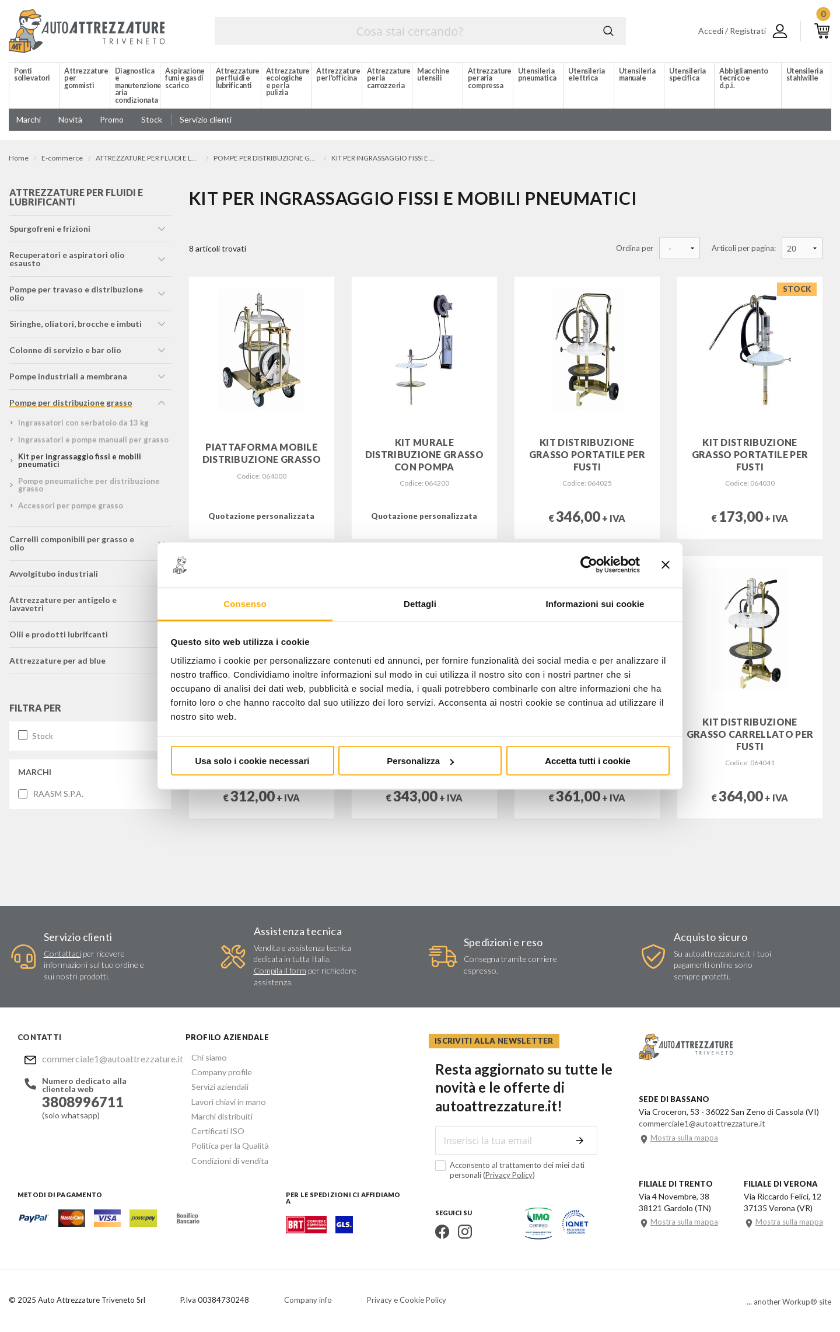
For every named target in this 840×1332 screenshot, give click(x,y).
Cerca (608, 31)
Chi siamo (203, 1057)
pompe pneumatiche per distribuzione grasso (88, 487)
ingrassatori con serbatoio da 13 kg (83, 425)
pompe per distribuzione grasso (70, 405)
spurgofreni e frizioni (49, 231)
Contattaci (62, 953)
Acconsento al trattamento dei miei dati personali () (520, 1169)
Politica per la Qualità (224, 1141)
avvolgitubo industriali (53, 568)
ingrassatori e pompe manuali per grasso (93, 442)
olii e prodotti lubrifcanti (58, 629)
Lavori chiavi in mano (222, 1099)
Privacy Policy (469, 1174)
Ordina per (634, 248)
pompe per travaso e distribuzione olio (75, 296)
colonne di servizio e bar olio (65, 353)
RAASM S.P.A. (58, 788)
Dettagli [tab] (420, 603)
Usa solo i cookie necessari (252, 761)
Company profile (215, 1071)
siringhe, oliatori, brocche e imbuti (75, 327)
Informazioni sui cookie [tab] (595, 603)
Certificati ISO (212, 1127)
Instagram (459, 1231)
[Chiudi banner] (666, 565)
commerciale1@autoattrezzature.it (101, 1058)
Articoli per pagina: (744, 248)
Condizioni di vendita (223, 1155)
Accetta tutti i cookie (588, 761)
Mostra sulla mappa (684, 1137)
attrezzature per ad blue (57, 655)
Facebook (436, 1231)
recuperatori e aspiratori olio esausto (66, 262)
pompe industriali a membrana (68, 379)
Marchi (34, 767)
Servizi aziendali (214, 1085)
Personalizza (420, 761)
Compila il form (280, 970)
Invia (584, 1140)
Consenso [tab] (244, 603)
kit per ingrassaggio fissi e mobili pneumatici (79, 463)
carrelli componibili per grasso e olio (79, 542)
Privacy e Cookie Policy (406, 1300)
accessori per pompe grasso (70, 508)
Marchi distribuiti (216, 1113)
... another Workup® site (789, 1302)
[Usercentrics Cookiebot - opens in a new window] (589, 565)
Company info (308, 1300)
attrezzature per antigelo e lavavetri (62, 599)
